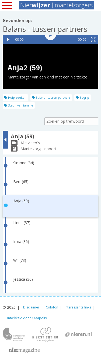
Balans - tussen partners (51, 97)
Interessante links (78, 307)
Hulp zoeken (15, 97)
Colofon (52, 307)
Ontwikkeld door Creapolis (26, 318)
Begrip (82, 97)
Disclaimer (31, 307)
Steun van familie (18, 105)
